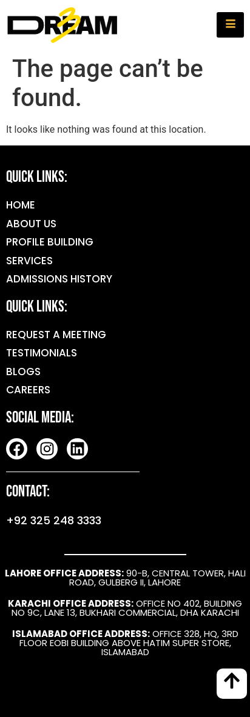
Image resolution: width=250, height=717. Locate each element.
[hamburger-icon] (230, 25)
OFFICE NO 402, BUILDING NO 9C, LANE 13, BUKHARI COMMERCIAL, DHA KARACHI (125, 608)
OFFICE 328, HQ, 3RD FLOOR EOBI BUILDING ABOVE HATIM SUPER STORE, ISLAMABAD (125, 642)
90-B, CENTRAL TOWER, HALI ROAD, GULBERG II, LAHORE (125, 578)
